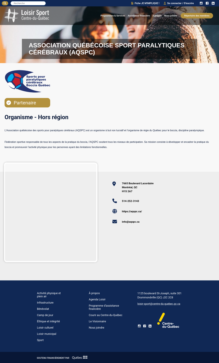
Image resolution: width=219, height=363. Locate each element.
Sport (40, 340)
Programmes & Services (113, 15)
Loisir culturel (45, 327)
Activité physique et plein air (49, 295)
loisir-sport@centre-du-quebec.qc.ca (158, 303)
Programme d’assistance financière (104, 307)
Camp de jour (45, 315)
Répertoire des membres (197, 15)
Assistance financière (139, 15)
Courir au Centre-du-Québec (105, 315)
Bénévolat (43, 308)
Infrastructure (45, 302)
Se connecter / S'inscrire (179, 3)
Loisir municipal (46, 333)
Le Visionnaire (97, 321)
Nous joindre (170, 15)
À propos (157, 15)
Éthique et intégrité (48, 321)
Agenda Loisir (97, 299)
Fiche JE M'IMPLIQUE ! (145, 3)
